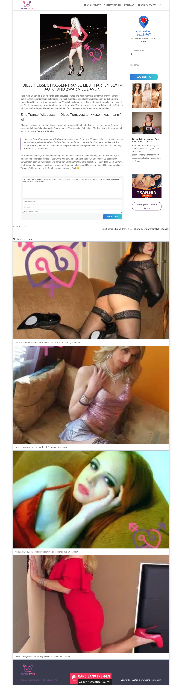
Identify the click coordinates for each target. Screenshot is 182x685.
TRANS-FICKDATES (147, 5)
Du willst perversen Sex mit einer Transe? (145, 140)
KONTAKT (129, 5)
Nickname (139, 50)
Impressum (48, 680)
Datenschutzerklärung (29, 680)
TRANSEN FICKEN (112, 5)
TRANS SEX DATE (92, 5)
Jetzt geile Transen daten (147, 206)
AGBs (57, 680)
